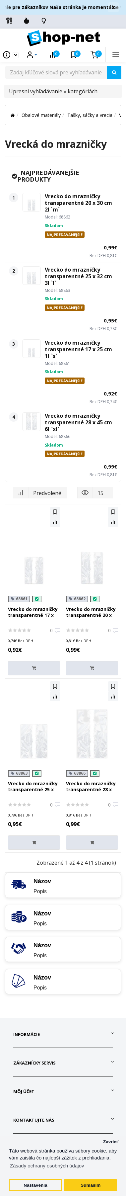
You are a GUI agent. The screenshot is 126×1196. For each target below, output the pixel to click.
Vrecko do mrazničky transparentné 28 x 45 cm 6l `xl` (78, 422)
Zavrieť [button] (110, 1141)
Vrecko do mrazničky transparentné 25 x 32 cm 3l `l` (78, 276)
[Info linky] (9, 21)
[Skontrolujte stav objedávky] (44, 21)
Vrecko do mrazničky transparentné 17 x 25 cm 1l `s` (78, 349)
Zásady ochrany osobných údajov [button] (47, 1165)
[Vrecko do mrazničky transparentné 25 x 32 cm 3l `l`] (31, 275)
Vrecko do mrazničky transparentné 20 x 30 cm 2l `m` (78, 203)
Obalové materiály (41, 115)
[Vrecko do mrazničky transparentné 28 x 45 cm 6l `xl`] (31, 421)
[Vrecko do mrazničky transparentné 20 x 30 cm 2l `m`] (31, 202)
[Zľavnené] (26, 21)
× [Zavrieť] (113, 7)
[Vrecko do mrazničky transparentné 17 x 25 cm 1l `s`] (31, 348)
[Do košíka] (34, 668)
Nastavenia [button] (35, 1185)
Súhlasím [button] (90, 1185)
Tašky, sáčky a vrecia (89, 115)
